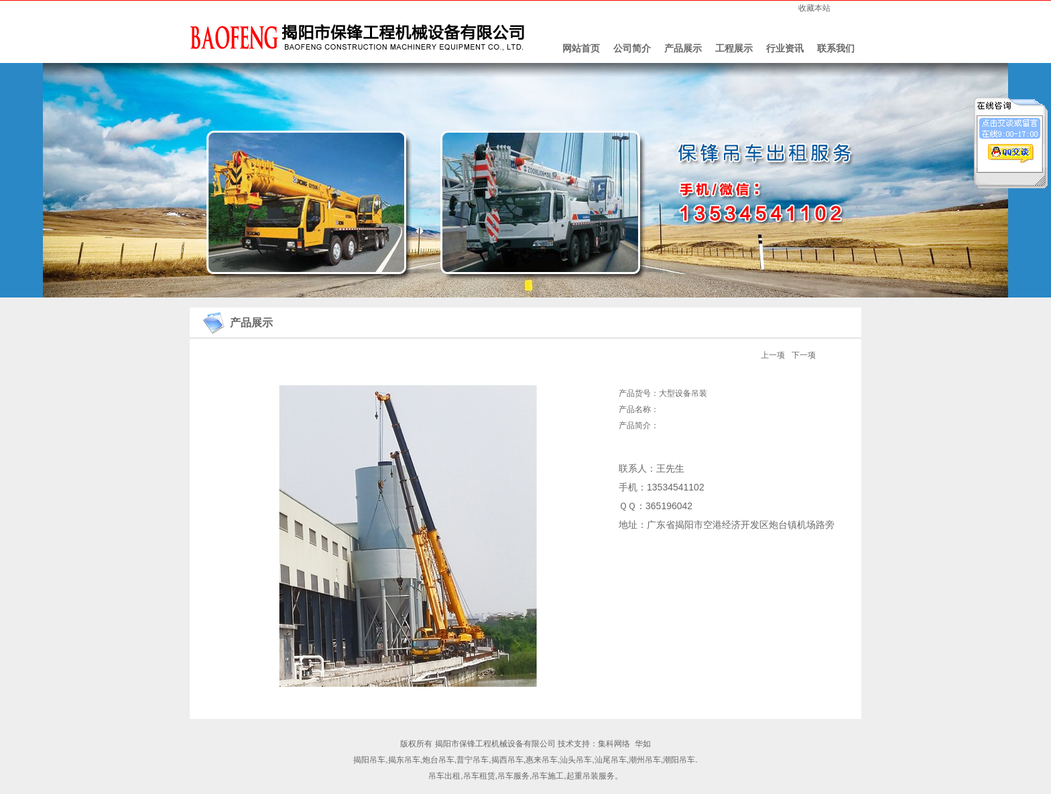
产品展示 (683, 48)
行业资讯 (785, 48)
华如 (643, 743)
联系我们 (836, 48)
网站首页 (581, 48)
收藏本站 (814, 8)
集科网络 (614, 743)
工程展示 (734, 48)
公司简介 (632, 48)
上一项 (773, 355)
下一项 (804, 355)
